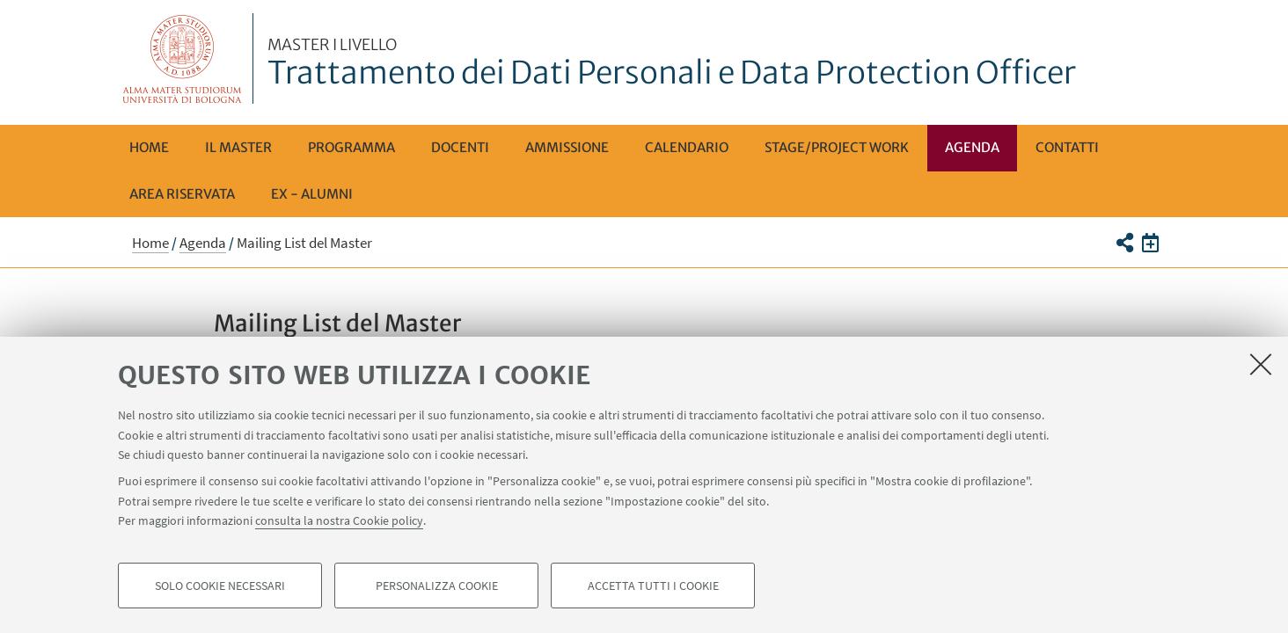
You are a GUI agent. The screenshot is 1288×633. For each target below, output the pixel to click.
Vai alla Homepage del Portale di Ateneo (182, 58)
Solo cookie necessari (220, 585)
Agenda (972, 147)
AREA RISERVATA (182, 194)
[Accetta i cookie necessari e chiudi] (1261, 364)
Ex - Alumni (312, 194)
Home (149, 147)
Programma (351, 147)
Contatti (1067, 147)
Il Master (238, 147)
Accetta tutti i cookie (653, 585)
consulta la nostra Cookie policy (339, 520)
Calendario (686, 147)
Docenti (460, 147)
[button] (1124, 242)
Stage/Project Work (837, 147)
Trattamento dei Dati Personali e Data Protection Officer (671, 64)
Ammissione (567, 147)
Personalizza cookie (437, 585)
